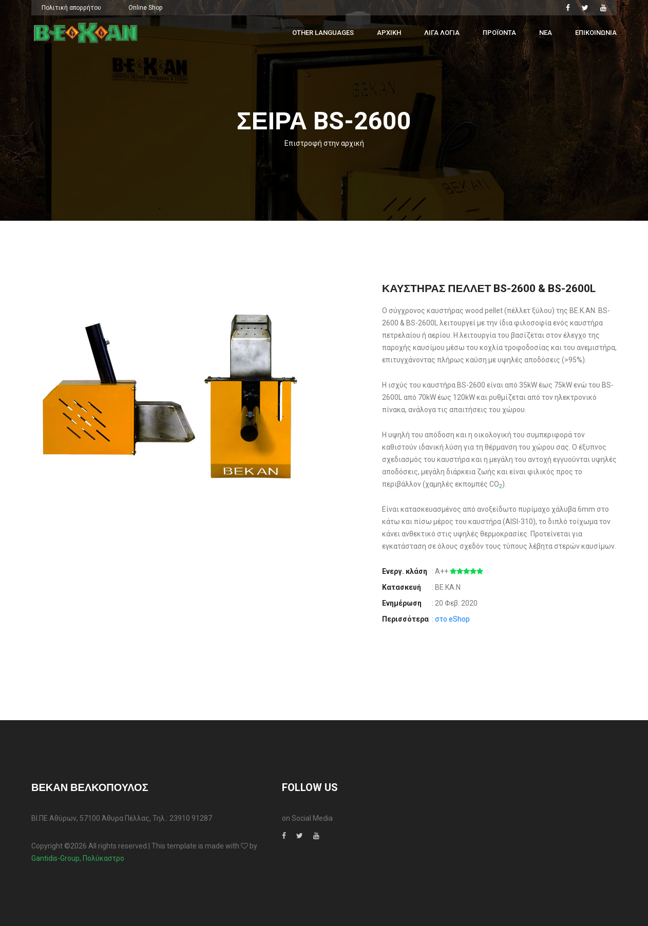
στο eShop (452, 619)
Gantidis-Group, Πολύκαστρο (77, 858)
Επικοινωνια (596, 32)
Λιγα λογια (442, 32)
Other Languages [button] (323, 32)
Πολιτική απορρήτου (71, 7)
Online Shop (145, 7)
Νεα (545, 32)
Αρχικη (389, 32)
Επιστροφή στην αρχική (324, 143)
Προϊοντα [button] (499, 32)
